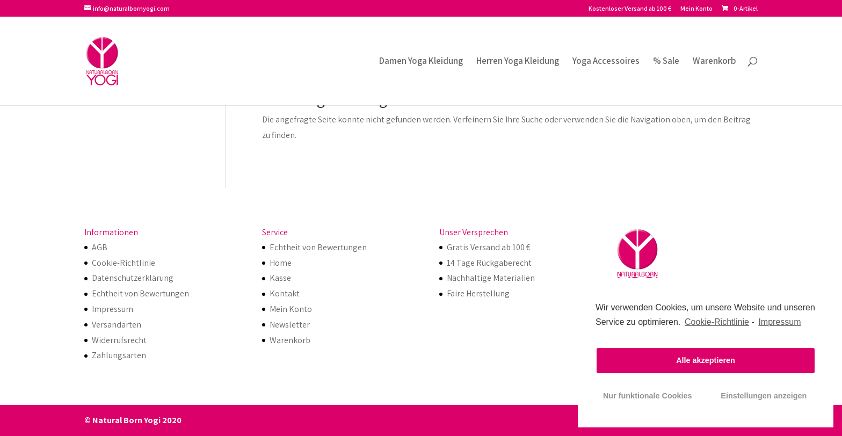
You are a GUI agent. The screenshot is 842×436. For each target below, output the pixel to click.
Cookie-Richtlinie (717, 321)
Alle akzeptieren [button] (705, 360)
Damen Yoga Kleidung (421, 62)
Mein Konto (696, 8)
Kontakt (285, 293)
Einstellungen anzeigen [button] (764, 395)
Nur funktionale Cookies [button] (647, 395)
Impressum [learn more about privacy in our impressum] (779, 321)
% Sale (666, 62)
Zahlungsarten (119, 355)
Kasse (280, 278)
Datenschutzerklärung (132, 278)
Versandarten (116, 324)
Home (281, 262)
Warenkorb (714, 62)
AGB (99, 247)
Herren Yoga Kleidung (517, 62)
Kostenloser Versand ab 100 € (630, 8)
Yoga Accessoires (606, 62)
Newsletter (290, 324)
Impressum (112, 309)
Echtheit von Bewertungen (140, 293)
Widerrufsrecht (119, 340)
